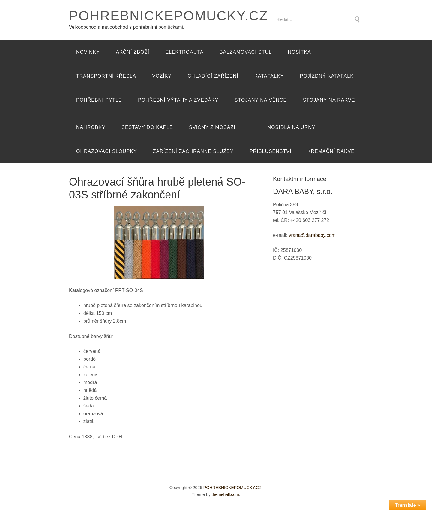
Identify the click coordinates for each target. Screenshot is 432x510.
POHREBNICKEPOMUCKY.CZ (168, 15)
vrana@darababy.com (312, 235)
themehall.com (225, 494)
